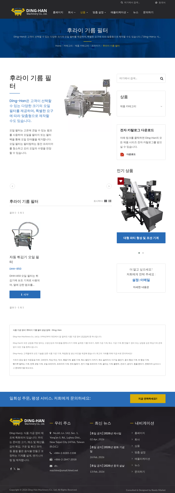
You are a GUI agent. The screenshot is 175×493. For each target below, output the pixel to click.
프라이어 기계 (63, 364)
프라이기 (95, 45)
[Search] (138, 2)
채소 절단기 (86, 360)
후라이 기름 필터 (111, 45)
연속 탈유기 (75, 364)
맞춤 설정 (99, 12)
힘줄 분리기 (139, 364)
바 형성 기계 (143, 360)
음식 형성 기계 (131, 360)
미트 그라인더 (42, 360)
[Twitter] (14, 468)
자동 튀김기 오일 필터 (24, 259)
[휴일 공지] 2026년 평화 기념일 (107, 448)
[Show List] (110, 201)
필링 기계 (76, 360)
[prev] (12, 186)
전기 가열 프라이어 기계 (91, 364)
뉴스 (135, 12)
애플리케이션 (119, 12)
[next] (109, 186)
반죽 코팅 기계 (36, 364)
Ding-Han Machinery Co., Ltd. (42, 488)
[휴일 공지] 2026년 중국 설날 (107, 464)
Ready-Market (159, 488)
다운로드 (128, 155)
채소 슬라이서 (105, 360)
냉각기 (130, 364)
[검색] (121, 2)
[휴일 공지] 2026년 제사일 (105, 432)
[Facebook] (11, 468)
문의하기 (148, 12)
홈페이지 (58, 12)
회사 (71, 12)
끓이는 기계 (108, 364)
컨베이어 (149, 364)
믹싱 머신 (53, 360)
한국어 (162, 2)
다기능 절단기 (118, 360)
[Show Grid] (106, 201)
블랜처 (116, 364)
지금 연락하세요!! (147, 398)
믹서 (60, 360)
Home (58, 45)
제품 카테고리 (82, 45)
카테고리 (68, 45)
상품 (84, 12)
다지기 (95, 360)
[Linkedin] (18, 468)
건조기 (123, 364)
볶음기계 (67, 360)
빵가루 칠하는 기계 (21, 364)
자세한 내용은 (141, 287)
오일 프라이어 (50, 364)
